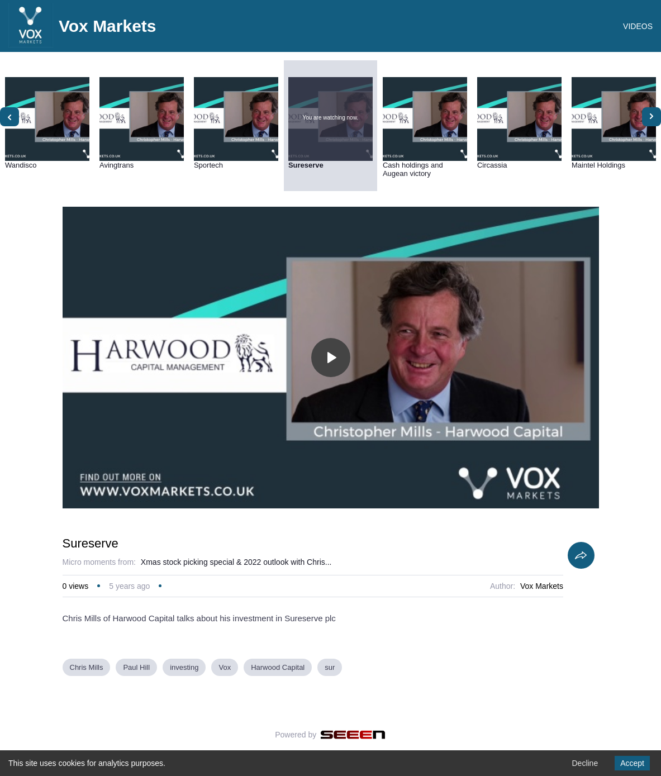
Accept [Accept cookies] (632, 763)
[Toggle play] (330, 357)
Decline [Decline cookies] (585, 763)
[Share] (581, 555)
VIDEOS (638, 26)
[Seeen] (353, 735)
